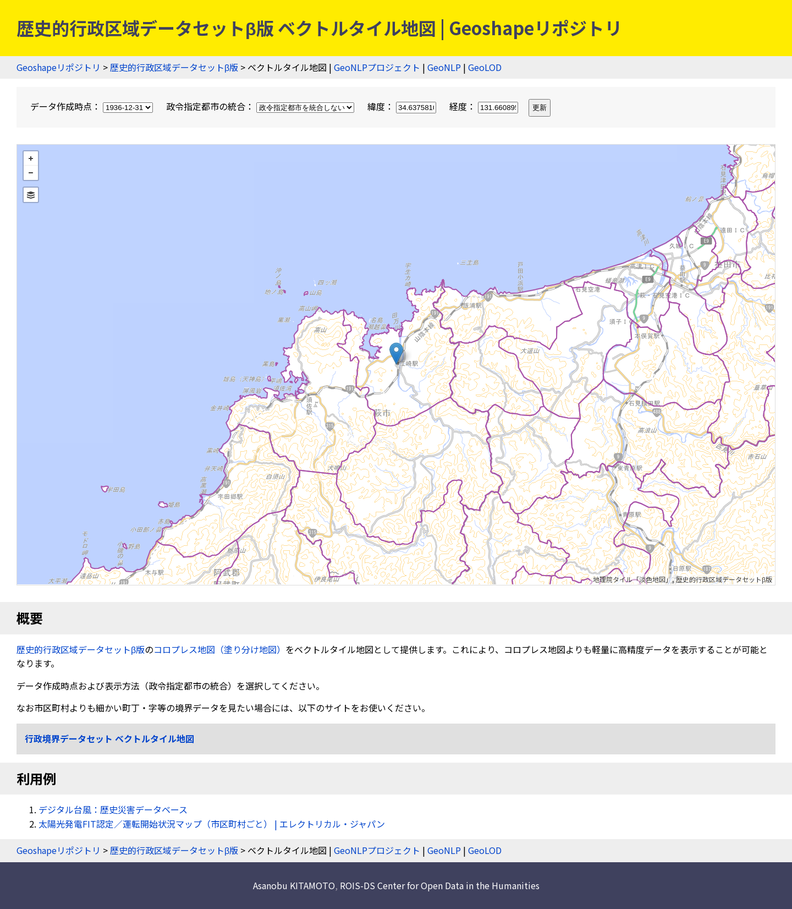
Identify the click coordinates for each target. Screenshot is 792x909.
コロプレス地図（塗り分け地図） (219, 649)
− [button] (31, 173)
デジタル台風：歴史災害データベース (113, 809)
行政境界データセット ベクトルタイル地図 (109, 738)
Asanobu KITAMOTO (294, 885)
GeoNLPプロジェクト (377, 67)
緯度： (402, 106)
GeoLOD (485, 67)
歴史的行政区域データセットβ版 (174, 67)
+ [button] (31, 158)
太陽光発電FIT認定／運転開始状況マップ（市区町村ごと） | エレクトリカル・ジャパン (211, 823)
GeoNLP (444, 67)
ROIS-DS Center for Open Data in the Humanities (440, 885)
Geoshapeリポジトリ (58, 67)
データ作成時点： (92, 106)
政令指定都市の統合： (261, 106)
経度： (484, 106)
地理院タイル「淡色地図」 (632, 579)
